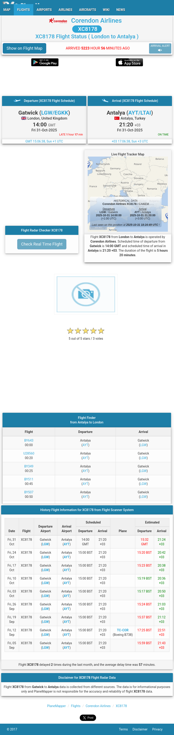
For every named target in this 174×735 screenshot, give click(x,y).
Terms (126, 729)
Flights (75, 706)
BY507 (28, 492)
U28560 (28, 453)
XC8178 (87, 29)
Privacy (159, 729)
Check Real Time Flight (42, 244)
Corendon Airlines (96, 20)
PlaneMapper (56, 706)
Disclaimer (142, 729)
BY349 (28, 466)
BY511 (28, 479)
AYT (85, 445)
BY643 (28, 440)
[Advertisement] (87, 81)
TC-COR (122, 630)
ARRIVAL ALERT (160, 48)
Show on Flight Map (24, 48)
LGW (143, 445)
